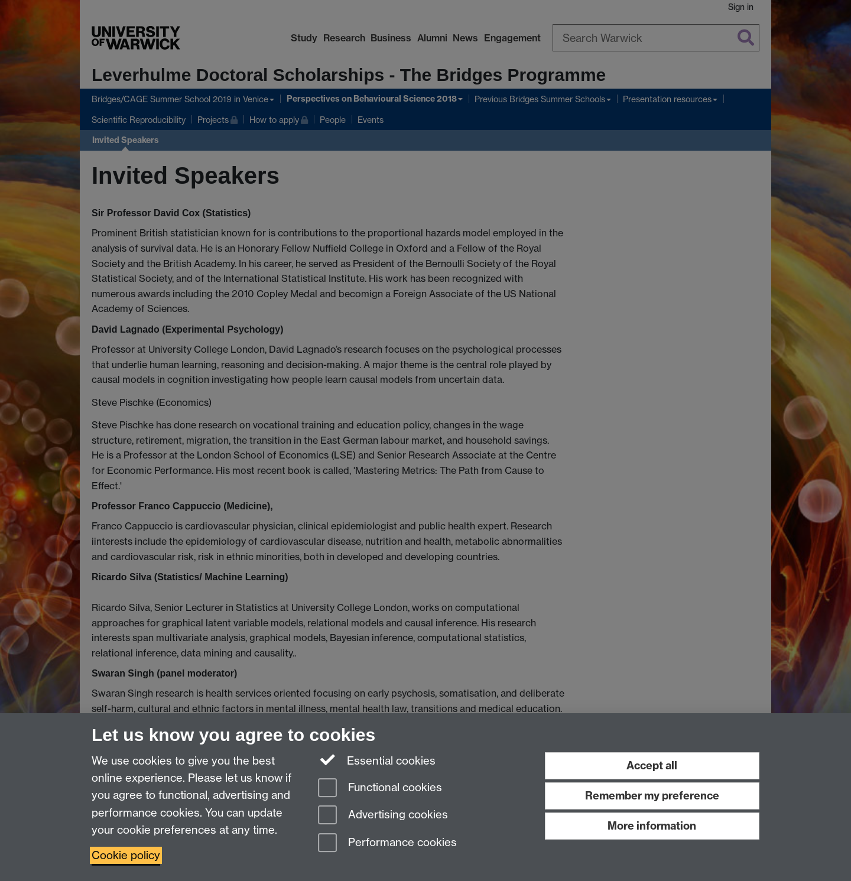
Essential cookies (377, 760)
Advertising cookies (383, 816)
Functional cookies (380, 788)
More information (652, 826)
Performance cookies (387, 843)
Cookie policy (126, 855)
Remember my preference (652, 795)
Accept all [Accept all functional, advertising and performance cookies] (651, 765)
